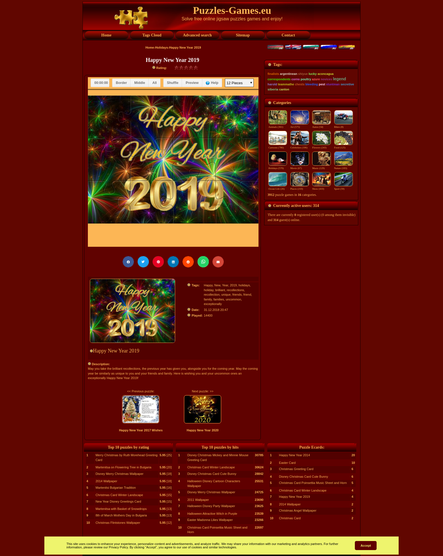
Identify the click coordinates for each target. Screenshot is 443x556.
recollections (235, 290)
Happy (208, 285)
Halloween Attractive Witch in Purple (212, 513)
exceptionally (213, 304)
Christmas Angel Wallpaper (297, 510)
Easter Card (287, 462)
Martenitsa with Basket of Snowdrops (121, 508)
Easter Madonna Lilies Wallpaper (210, 520)
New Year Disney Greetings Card (118, 501)
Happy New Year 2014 (294, 455)
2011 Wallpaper (198, 499)
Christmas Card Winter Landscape (119, 495)
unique (226, 294)
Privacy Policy (118, 547)
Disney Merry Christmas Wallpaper (119, 473)
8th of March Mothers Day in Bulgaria (121, 515)
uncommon (233, 299)
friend (247, 294)
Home (150, 47)
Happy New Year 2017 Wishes (140, 430)
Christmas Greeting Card (296, 469)
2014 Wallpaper (106, 481)
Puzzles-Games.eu (232, 10)
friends (237, 294)
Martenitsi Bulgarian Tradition (115, 487)
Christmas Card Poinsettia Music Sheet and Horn (313, 482)
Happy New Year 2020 (203, 430)
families (219, 299)
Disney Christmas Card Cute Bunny (211, 473)
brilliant (220, 290)
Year (225, 285)
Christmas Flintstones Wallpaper (117, 522)
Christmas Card (290, 518)
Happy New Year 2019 (294, 496)
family (208, 299)
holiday (208, 290)
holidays (244, 285)
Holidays (161, 47)
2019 (233, 285)
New (217, 285)
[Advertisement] (311, 95)
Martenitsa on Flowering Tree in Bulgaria (123, 467)
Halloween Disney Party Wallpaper (211, 506)
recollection (212, 294)
